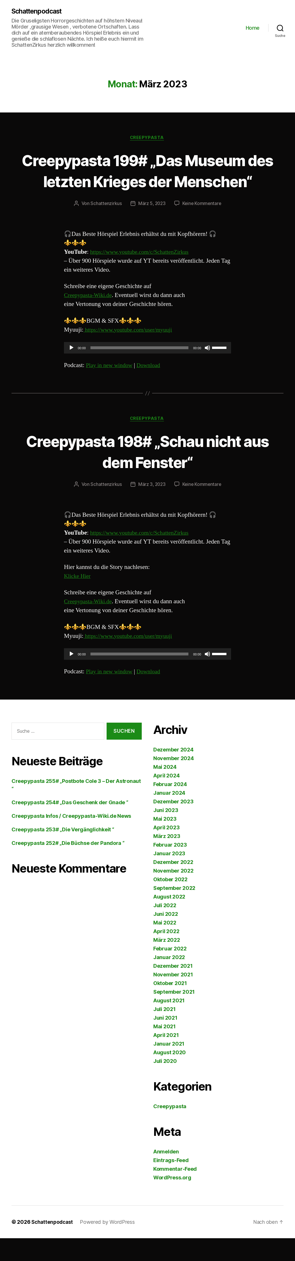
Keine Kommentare (202, 225)
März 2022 (166, 963)
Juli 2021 (164, 1032)
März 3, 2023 (151, 507)
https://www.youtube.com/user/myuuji (131, 352)
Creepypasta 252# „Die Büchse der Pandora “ (68, 866)
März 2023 (166, 859)
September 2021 (174, 1015)
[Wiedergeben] (71, 370)
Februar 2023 (170, 868)
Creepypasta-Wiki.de (89, 317)
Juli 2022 (164, 928)
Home (253, 28)
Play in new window (110, 387)
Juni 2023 (165, 833)
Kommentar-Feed (175, 1192)
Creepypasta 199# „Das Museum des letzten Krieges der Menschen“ (147, 181)
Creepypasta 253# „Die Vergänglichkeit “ (63, 852)
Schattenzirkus (105, 225)
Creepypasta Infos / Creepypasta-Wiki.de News (71, 839)
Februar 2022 (170, 971)
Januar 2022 (169, 980)
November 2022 (173, 893)
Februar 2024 (170, 807)
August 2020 (169, 1075)
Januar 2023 (169, 876)
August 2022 (169, 919)
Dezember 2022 (173, 885)
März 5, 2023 (151, 225)
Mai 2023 (165, 842)
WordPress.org (172, 1200)
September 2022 (174, 911)
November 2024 (173, 781)
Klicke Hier (78, 599)
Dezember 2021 (173, 989)
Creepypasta (147, 138)
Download (152, 387)
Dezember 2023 (173, 824)
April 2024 (166, 798)
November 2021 (173, 997)
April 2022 (166, 954)
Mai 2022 (164, 945)
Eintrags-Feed (171, 1183)
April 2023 (166, 850)
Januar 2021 (168, 1066)
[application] (147, 369)
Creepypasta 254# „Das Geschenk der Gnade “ (70, 825)
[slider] (139, 369)
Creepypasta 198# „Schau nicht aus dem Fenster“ (147, 473)
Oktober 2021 (170, 1006)
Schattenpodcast (39, 11)
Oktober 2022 (170, 902)
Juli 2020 (165, 1084)
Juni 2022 (165, 937)
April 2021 (166, 1058)
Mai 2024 (165, 790)
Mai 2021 (164, 1049)
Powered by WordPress (109, 1245)
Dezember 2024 (173, 772)
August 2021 (169, 1023)
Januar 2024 (169, 816)
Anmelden (166, 1174)
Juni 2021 (165, 1041)
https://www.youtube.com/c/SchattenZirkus (142, 274)
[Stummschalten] (207, 370)
